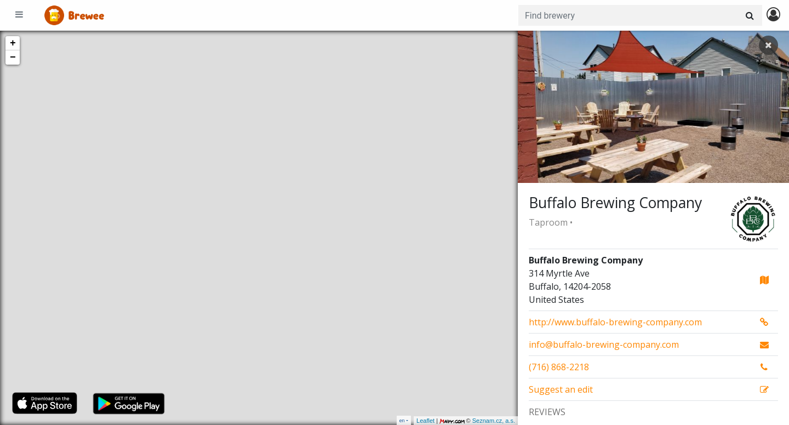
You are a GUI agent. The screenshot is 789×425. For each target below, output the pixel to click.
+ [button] (13, 43)
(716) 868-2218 (559, 367)
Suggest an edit (561, 389)
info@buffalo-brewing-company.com (604, 344)
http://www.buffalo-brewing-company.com (615, 322)
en (402, 420)
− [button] (13, 57)
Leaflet (425, 420)
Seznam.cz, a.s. (493, 420)
